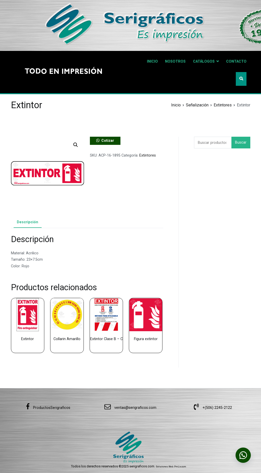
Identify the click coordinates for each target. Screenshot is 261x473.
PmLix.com (180, 466)
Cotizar (107, 140)
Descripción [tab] (27, 222)
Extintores (223, 105)
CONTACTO (236, 61)
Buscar (240, 142)
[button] (75, 144)
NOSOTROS (175, 61)
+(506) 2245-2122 (213, 408)
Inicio (176, 105)
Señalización (197, 105)
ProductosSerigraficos (48, 408)
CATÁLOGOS (204, 61)
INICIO (152, 61)
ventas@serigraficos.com (130, 408)
